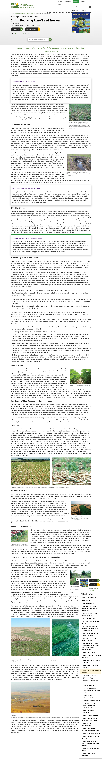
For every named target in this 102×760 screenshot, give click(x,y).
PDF (93, 580)
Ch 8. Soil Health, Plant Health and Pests (89, 639)
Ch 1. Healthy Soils (88, 603)
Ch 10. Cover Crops (88, 652)
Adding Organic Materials (92, 701)
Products (16, 13)
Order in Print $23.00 (31, 29)
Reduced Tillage (89, 686)
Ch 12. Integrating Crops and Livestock (91, 661)
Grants (49, 7)
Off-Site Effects (88, 678)
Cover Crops (88, 695)
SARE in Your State (85, 7)
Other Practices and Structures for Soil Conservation (89, 705)
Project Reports (58, 7)
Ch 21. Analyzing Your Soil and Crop (90, 737)
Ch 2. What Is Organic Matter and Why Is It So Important (89, 608)
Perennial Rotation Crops (92, 698)
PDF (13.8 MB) (15, 29)
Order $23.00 (93, 585)
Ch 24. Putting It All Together (88, 754)
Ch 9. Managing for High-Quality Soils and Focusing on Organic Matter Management (90, 646)
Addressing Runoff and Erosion (90, 682)
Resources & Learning (72, 7)
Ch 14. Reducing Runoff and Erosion (91, 671)
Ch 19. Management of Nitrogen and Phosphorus (90, 729)
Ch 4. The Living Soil (88, 618)
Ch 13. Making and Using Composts (90, 666)
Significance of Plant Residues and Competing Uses (92, 690)
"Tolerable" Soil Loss (89, 675)
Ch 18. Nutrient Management (87, 724)
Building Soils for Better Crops (26, 13)
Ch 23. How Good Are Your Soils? (91, 749)
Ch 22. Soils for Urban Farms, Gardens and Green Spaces (90, 743)
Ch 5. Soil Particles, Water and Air (90, 622)
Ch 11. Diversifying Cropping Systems (91, 656)
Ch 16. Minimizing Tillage (90, 715)
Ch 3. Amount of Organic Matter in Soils (90, 614)
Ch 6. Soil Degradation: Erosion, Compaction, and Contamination (90, 628)
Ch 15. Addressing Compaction (88, 711)
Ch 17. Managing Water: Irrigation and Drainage (90, 719)
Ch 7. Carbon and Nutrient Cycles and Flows (90, 634)
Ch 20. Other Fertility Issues (91, 733)
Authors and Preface (89, 597)
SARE (12, 13)
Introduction (86, 600)
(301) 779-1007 (20, 33)
